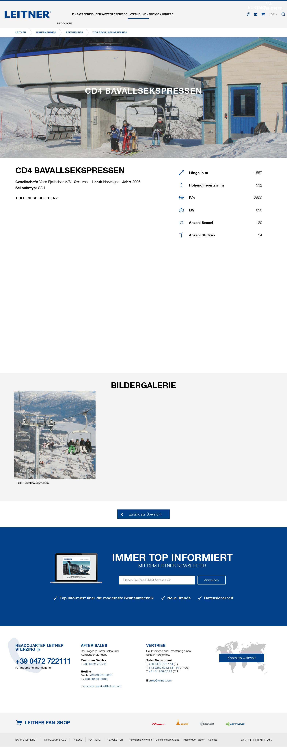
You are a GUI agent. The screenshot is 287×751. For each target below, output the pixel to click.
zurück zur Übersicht (145, 514)
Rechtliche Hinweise (140, 739)
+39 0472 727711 (95, 664)
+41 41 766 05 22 (160, 671)
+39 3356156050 (101, 675)
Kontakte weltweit (242, 658)
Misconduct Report (193, 739)
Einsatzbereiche (92, 13)
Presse (180, 13)
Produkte (66, 13)
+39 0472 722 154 (161, 664)
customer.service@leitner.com (102, 686)
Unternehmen (159, 13)
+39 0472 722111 (43, 661)
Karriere (197, 13)
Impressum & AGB (55, 739)
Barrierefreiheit (26, 739)
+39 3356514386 (96, 679)
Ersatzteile (118, 13)
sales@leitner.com (160, 680)
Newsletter (115, 739)
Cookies (212, 739)
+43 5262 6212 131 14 (164, 667)
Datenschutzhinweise (167, 739)
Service (138, 13)
